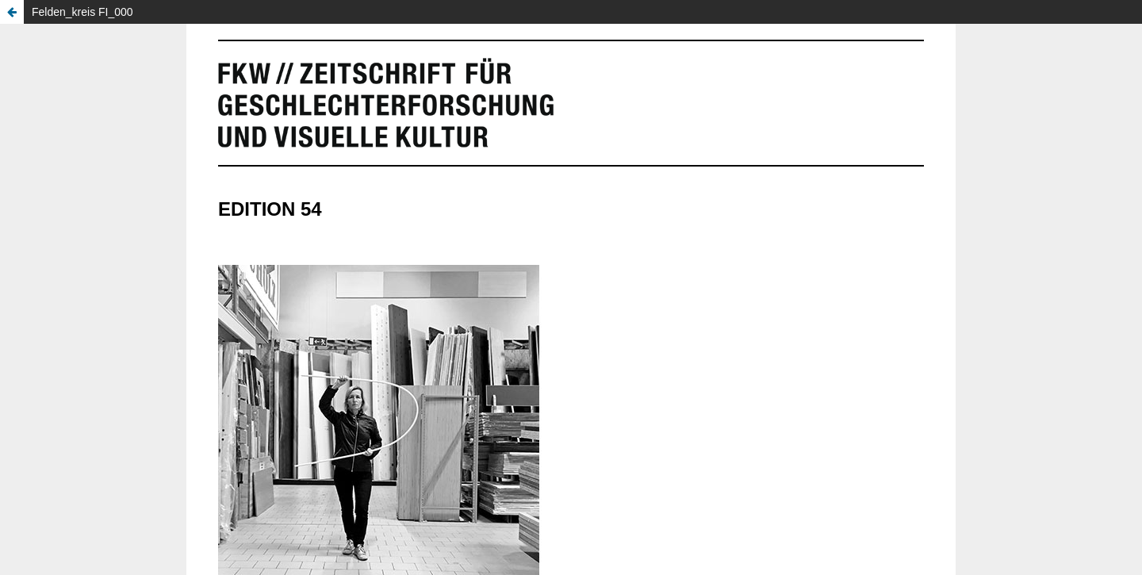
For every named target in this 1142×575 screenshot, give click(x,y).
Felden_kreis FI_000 (82, 12)
